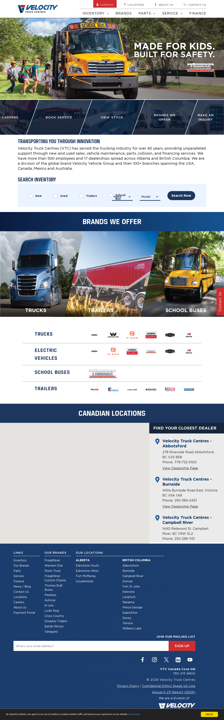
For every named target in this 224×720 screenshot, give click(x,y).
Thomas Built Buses (54, 587)
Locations (134, 4)
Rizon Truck (53, 570)
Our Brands (21, 565)
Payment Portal (24, 612)
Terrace (127, 623)
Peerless (50, 595)
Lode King (52, 610)
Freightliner (52, 560)
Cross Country (54, 616)
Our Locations (89, 552)
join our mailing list (175, 636)
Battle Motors (54, 626)
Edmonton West (87, 570)
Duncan (127, 581)
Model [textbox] (145, 197)
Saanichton (130, 612)
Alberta (83, 560)
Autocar (50, 600)
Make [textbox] (117, 197)
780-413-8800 (184, 673)
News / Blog (22, 586)
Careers (105, 4)
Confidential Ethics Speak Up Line (168, 686)
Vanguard (51, 631)
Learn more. (134, 714)
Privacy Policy (128, 686)
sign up (182, 646)
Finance (197, 13)
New (35, 196)
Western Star (54, 565)
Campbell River (132, 576)
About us (163, 4)
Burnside (128, 570)
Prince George (132, 607)
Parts (147, 13)
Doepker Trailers (56, 621)
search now (181, 195)
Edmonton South (87, 565)
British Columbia (136, 560)
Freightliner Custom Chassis (55, 578)
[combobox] (122, 197)
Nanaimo (128, 602)
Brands (124, 13)
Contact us (195, 4)
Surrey (126, 618)
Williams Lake (131, 628)
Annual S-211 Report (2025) (173, 692)
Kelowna (128, 591)
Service (172, 13)
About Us (19, 607)
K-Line (49, 605)
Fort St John (131, 586)
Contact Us (21, 591)
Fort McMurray (86, 576)
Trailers (88, 196)
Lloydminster (85, 581)
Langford (128, 597)
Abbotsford (130, 565)
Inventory (96, 13)
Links (18, 552)
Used (60, 196)
